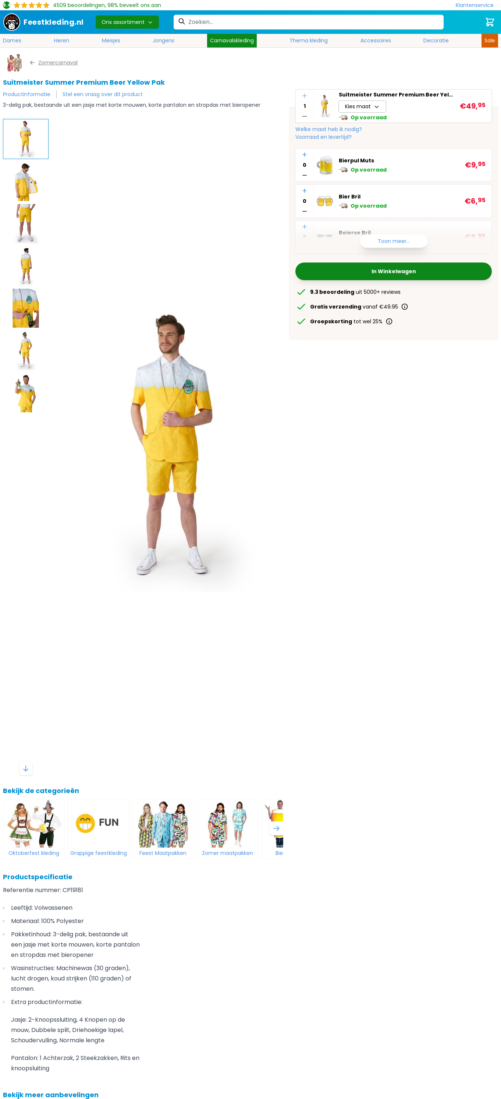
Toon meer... (394, 241)
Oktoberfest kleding (33, 853)
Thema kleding (308, 40)
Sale (489, 40)
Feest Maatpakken (162, 853)
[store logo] (43, 22)
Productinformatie (26, 94)
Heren (61, 40)
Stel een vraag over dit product (103, 94)
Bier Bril (349, 196)
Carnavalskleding (232, 40)
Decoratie (436, 40)
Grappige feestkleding (98, 853)
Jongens (163, 40)
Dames (12, 40)
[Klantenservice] (477, 5)
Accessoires (375, 40)
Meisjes (111, 40)
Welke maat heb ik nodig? (328, 129)
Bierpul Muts (356, 160)
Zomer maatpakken (227, 853)
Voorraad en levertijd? (323, 137)
